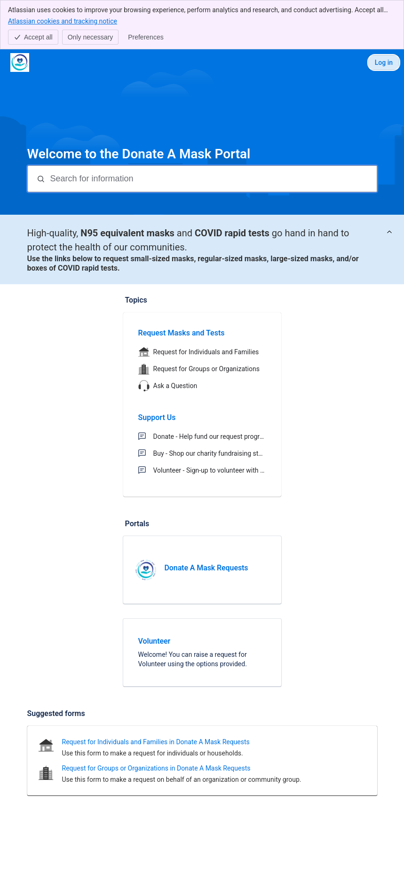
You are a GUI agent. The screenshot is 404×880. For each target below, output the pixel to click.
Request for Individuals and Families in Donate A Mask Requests (156, 742)
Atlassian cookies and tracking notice (62, 20)
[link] (202, 570)
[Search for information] (212, 179)
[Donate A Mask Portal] (20, 62)
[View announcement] (389, 232)
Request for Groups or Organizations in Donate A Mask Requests (156, 768)
